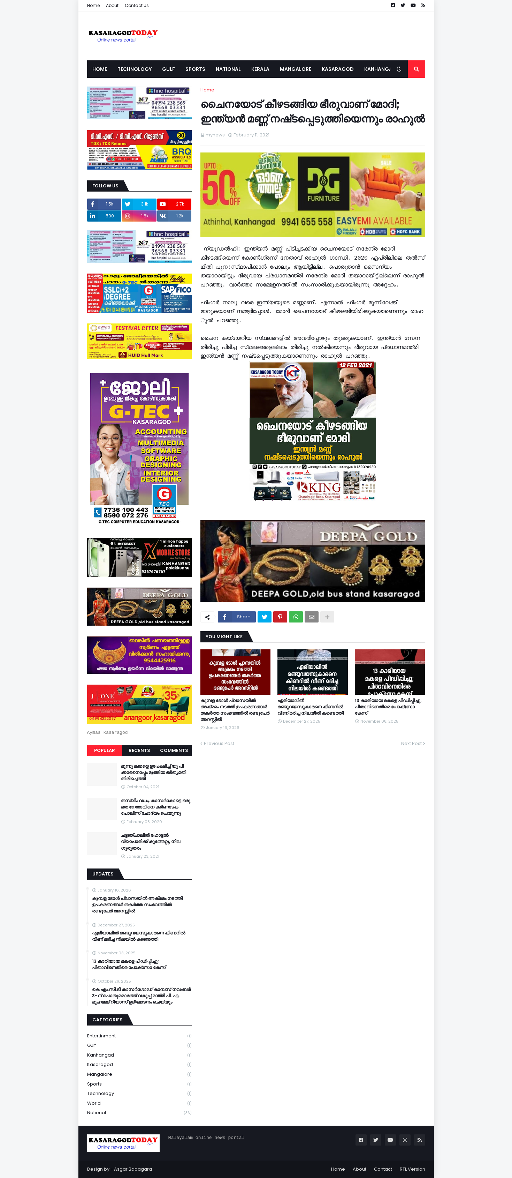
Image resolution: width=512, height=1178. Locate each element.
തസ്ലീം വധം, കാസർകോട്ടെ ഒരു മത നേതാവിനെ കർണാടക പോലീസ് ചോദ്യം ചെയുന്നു (155, 807)
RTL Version (412, 1169)
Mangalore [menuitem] (295, 69)
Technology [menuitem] (134, 69)
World (139, 1103)
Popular (104, 750)
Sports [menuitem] (195, 69)
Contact (383, 1169)
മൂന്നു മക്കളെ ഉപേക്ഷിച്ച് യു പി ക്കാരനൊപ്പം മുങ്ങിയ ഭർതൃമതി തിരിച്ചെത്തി (153, 772)
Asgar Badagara (133, 1169)
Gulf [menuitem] (168, 69)
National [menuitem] (228, 69)
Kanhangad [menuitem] (380, 69)
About (112, 5)
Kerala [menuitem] (260, 69)
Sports (139, 1084)
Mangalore (139, 1074)
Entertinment (139, 1036)
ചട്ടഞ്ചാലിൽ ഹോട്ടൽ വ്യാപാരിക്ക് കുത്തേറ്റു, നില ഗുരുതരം (150, 841)
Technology (139, 1093)
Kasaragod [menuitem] (338, 69)
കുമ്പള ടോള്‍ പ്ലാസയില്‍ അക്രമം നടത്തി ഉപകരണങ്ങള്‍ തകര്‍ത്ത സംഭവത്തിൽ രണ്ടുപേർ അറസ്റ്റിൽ (234, 710)
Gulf (139, 1045)
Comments (174, 750)
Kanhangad (139, 1055)
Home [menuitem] (99, 69)
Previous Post (219, 743)
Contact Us (137, 5)
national (139, 1112)
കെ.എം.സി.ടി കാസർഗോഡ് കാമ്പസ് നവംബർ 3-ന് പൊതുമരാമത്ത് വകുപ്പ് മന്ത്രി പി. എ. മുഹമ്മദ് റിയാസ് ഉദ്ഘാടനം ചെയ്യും (141, 995)
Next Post (411, 743)
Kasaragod (139, 1064)
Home (93, 5)
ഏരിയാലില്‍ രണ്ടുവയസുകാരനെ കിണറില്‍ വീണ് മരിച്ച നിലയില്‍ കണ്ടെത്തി (310, 707)
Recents (139, 750)
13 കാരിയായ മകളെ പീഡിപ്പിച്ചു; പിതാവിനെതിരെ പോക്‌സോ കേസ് (388, 707)
